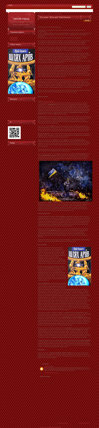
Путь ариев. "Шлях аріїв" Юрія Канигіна (55, 17)
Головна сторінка (63, 423)
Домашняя (41, 13)
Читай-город (21, 18)
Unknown (46, 366)
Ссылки (49, 13)
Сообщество (13, 38)
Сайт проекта (14, 37)
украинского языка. (49, 101)
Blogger (10, 5)
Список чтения (58, 13)
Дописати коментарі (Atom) (54, 427)
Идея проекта (14, 40)
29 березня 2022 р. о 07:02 (51, 372)
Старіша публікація (84, 423)
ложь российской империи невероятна (74, 79)
